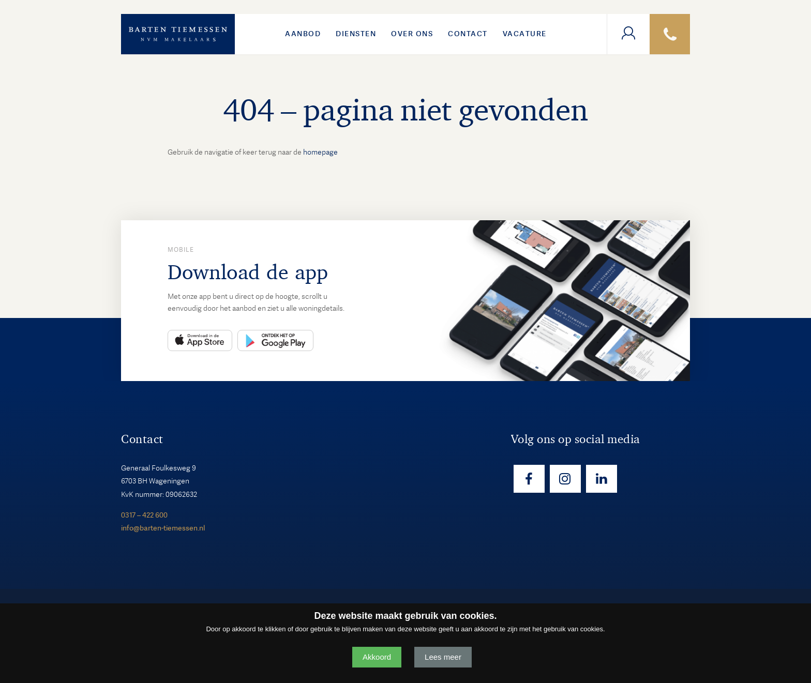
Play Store (275, 340)
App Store (200, 340)
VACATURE (525, 33)
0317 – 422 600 (144, 515)
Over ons (412, 33)
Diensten (356, 33)
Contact (468, 33)
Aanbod (303, 33)
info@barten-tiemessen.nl (163, 528)
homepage (320, 152)
